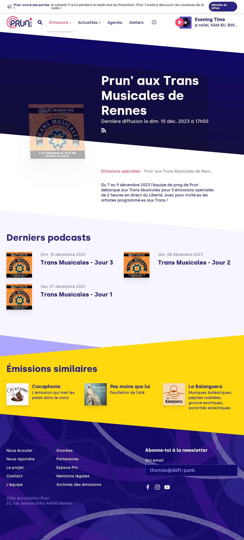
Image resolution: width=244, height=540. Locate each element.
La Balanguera (205, 386)
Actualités (89, 22)
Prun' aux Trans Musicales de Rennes (179, 171)
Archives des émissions (78, 484)
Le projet (15, 467)
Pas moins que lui (130, 386)
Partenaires (67, 459)
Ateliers (136, 22)
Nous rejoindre (20, 459)
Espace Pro (67, 467)
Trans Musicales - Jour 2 (194, 262)
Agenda (114, 22)
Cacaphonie (46, 386)
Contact (14, 476)
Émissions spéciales (120, 171)
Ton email (154, 460)
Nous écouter (19, 450)
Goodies (64, 450)
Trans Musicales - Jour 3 (77, 262)
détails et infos (219, 6)
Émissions (60, 22)
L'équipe (14, 484)
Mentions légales (72, 476)
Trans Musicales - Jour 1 (76, 294)
